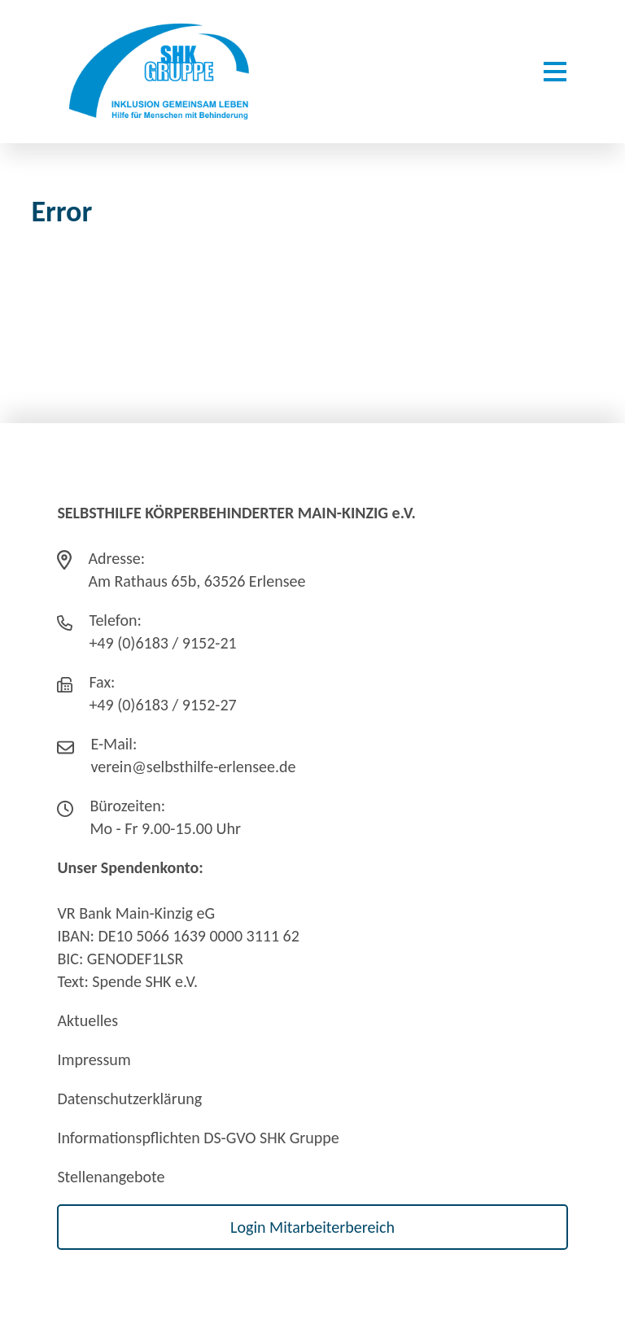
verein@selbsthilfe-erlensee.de (192, 766)
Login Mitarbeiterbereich (312, 1227)
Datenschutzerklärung (129, 1098)
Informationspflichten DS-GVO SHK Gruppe (198, 1137)
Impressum (93, 1059)
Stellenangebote (110, 1176)
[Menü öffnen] (555, 71)
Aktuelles (87, 1020)
